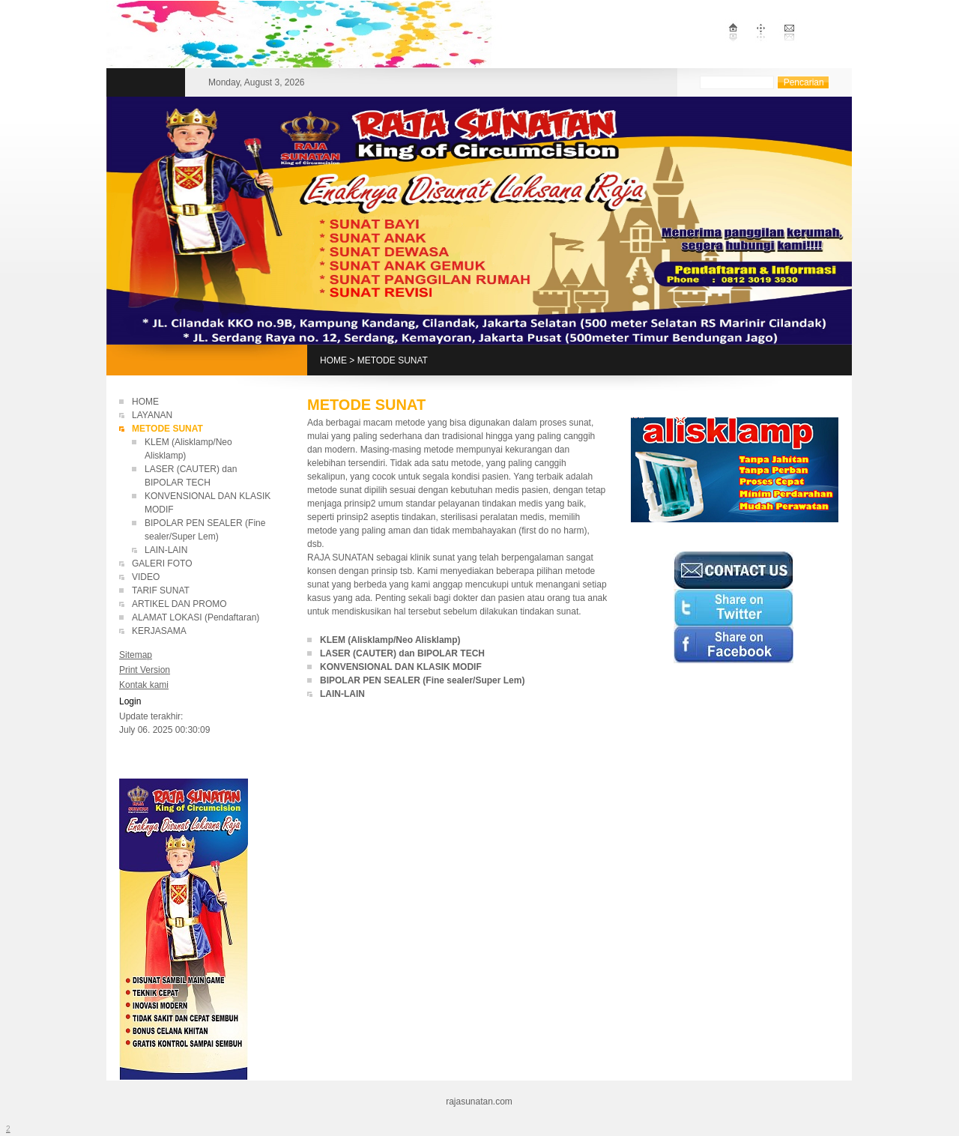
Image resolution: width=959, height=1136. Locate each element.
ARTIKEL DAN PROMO (179, 604)
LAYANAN (152, 415)
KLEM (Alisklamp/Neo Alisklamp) (390, 640)
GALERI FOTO (162, 563)
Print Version (144, 670)
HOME (333, 360)
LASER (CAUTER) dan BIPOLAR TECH (403, 653)
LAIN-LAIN (166, 550)
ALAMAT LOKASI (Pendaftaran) (195, 617)
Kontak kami (144, 685)
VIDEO (146, 577)
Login (130, 701)
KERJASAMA (159, 631)
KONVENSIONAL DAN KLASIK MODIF (401, 667)
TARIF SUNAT (161, 590)
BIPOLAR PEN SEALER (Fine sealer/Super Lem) (423, 680)
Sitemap (135, 655)
